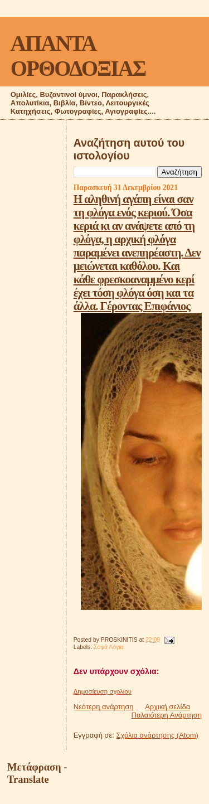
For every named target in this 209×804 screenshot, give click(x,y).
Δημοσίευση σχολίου (103, 691)
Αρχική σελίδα (167, 707)
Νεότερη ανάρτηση (104, 707)
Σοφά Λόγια (109, 647)
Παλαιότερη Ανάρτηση (167, 715)
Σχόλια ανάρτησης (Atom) (157, 735)
